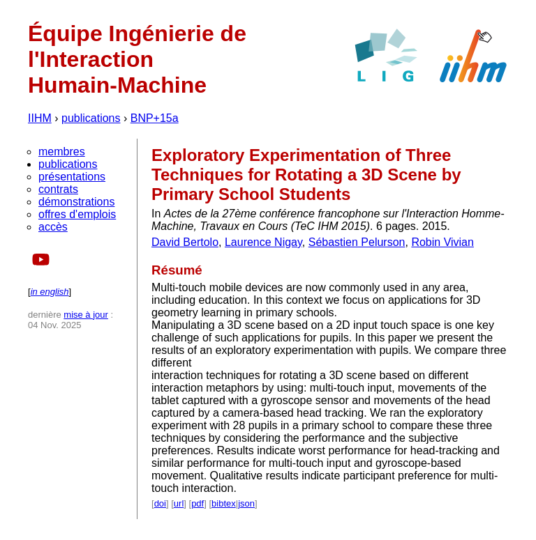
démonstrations (76, 202)
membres (61, 151)
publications (91, 118)
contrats (58, 189)
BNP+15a (155, 118)
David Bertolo (184, 242)
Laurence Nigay (263, 242)
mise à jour (86, 314)
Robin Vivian (442, 242)
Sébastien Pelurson (356, 242)
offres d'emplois (77, 214)
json (246, 503)
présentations (71, 177)
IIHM (40, 118)
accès (53, 227)
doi (160, 503)
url (179, 503)
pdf (197, 503)
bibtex (223, 503)
